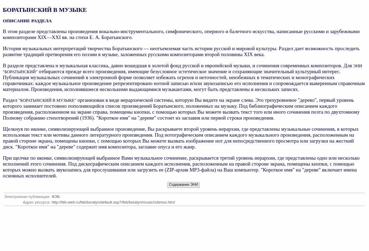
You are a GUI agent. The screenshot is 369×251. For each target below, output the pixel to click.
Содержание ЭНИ (183, 185)
